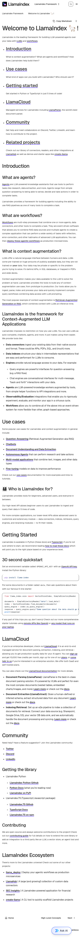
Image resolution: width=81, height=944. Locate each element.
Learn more (40, 689)
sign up (73, 653)
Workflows (7, 222)
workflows (32, 41)
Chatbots (11, 444)
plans (64, 657)
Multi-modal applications (19, 459)
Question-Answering (17, 438)
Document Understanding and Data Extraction (31, 449)
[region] (40, 604)
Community (18, 122)
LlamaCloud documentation (43, 671)
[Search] (70, 4)
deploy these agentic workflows (23, 240)
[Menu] (76, 4)
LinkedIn (10, 759)
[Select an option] (47, 4)
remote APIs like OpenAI (36, 623)
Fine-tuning (12, 468)
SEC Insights (13, 890)
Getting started (22, 85)
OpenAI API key (69, 566)
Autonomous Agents (17, 454)
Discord (10, 753)
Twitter (10, 748)
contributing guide (19, 835)
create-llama (61, 154)
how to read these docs (57, 545)
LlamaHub (11, 154)
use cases (21, 475)
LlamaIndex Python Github (24, 782)
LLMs (19, 41)
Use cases (16, 69)
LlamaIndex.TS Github (21, 804)
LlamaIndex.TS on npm (22, 814)
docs (66, 689)
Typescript (57, 542)
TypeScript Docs (19, 809)
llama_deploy (13, 872)
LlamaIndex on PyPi (20, 793)
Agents (5, 184)
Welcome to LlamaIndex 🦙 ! (41, 13)
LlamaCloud (18, 102)
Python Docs (16, 787)
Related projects (23, 142)
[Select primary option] (62, 21)
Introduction (18, 49)
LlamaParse (55, 109)
